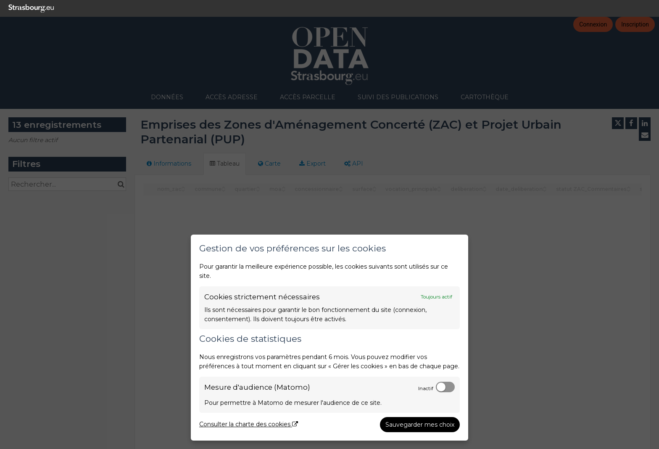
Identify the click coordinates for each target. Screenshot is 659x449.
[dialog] (329, 338)
